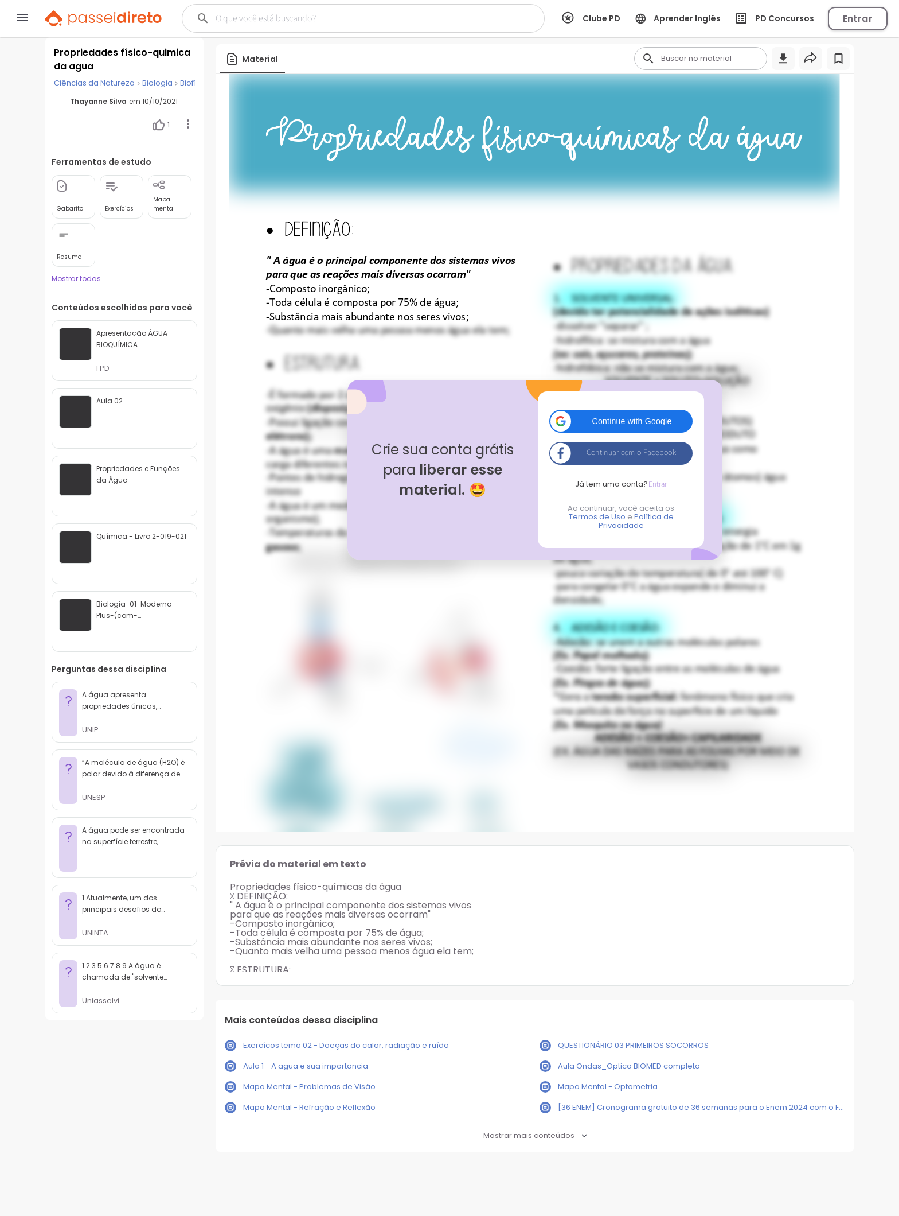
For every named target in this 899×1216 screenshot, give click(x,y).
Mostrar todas (76, 278)
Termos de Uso (597, 516)
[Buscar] (344, 18)
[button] (621, 421)
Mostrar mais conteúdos (535, 1135)
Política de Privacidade (636, 521)
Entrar (858, 18)
